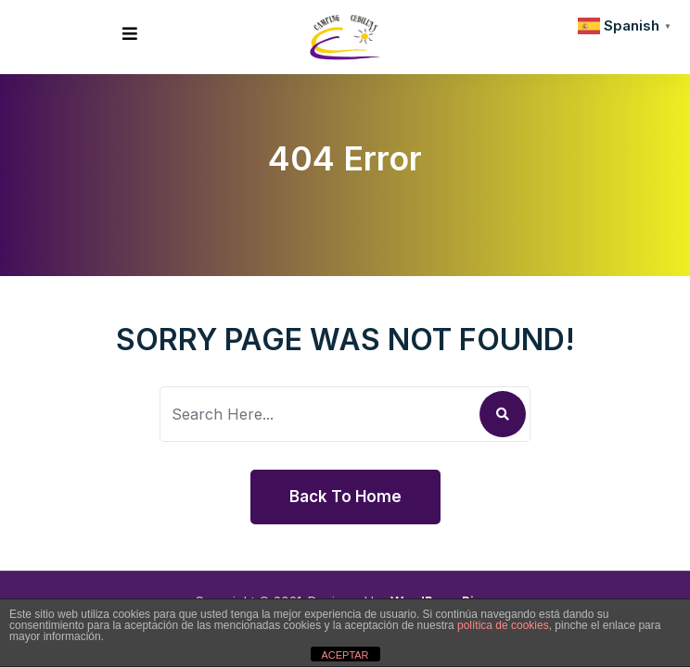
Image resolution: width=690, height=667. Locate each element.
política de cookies (503, 625)
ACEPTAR (344, 655)
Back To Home (345, 496)
